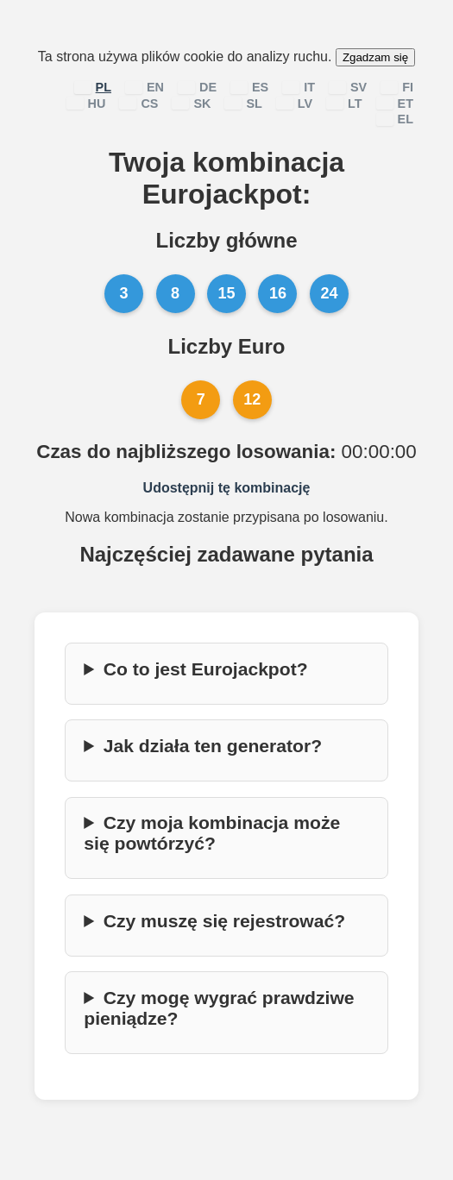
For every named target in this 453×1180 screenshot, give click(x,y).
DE (197, 87)
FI (397, 87)
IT (298, 87)
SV (348, 87)
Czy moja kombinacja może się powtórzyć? (212, 833)
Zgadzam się (375, 57)
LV (294, 103)
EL (394, 119)
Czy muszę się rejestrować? (224, 921)
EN (144, 87)
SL (242, 103)
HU (86, 103)
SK (191, 103)
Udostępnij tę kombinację (227, 487)
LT (344, 103)
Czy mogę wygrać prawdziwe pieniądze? (219, 1008)
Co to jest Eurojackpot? (206, 669)
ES (249, 87)
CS (138, 103)
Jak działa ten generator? (213, 746)
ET (394, 103)
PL (92, 87)
